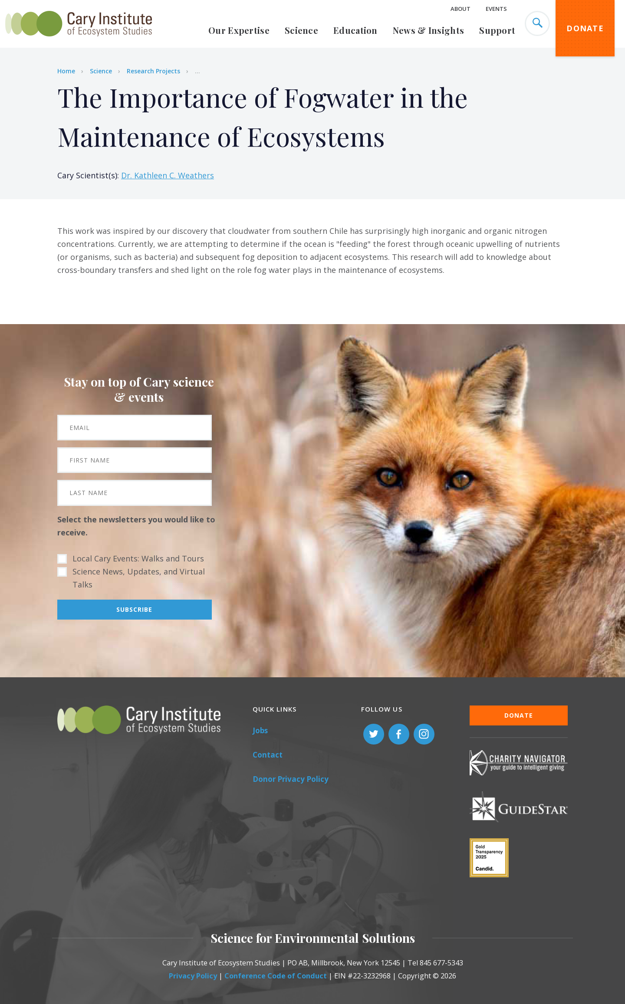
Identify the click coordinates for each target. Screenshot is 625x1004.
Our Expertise (239, 30)
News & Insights (428, 30)
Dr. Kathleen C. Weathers (167, 175)
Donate (585, 28)
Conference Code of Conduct (275, 976)
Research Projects (153, 71)
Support (497, 30)
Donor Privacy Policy (291, 779)
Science (301, 30)
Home (66, 71)
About (460, 9)
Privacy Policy (193, 976)
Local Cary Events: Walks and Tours (138, 558)
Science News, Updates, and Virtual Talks (138, 578)
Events (496, 9)
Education (355, 30)
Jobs (260, 730)
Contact (268, 755)
